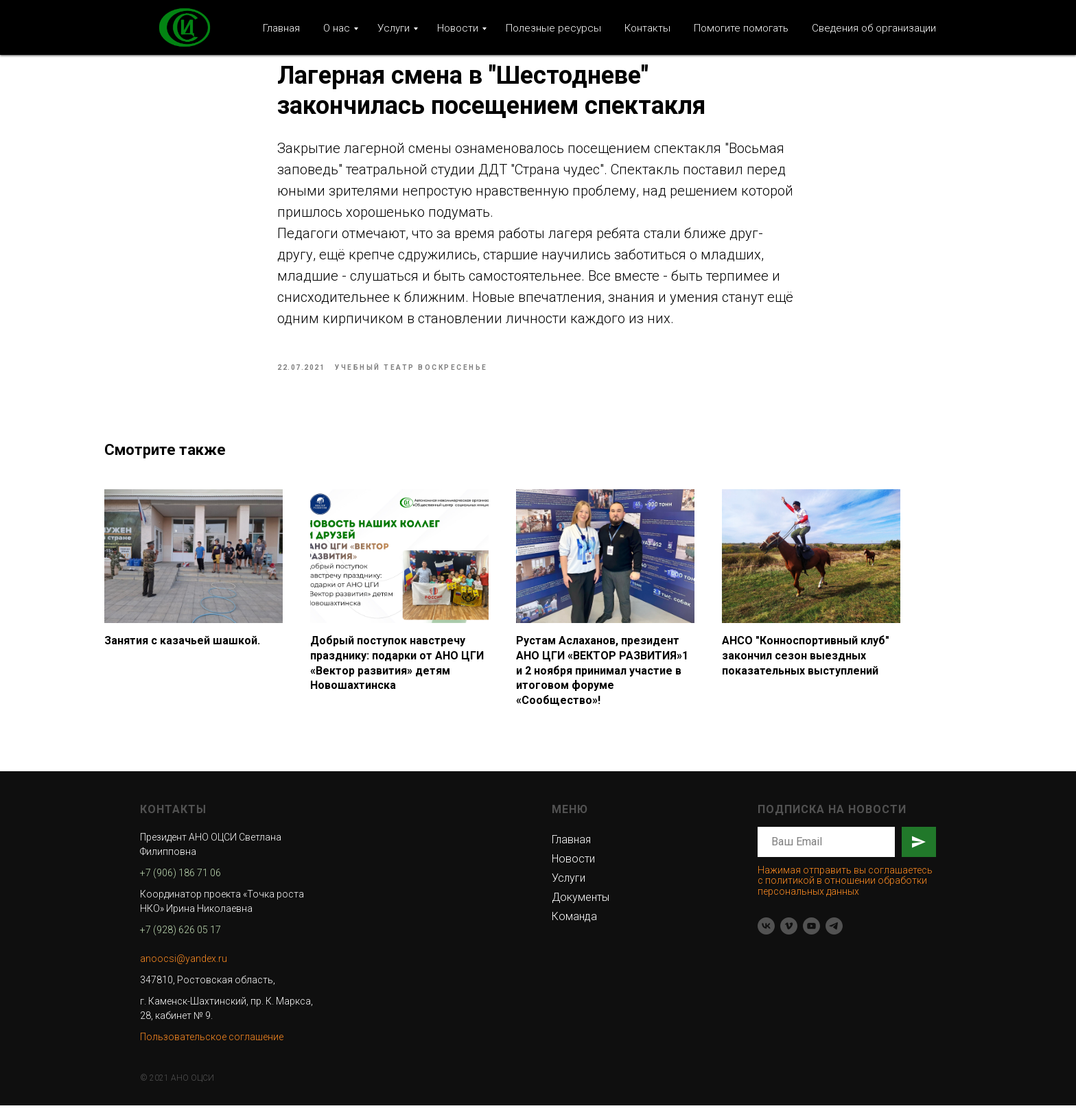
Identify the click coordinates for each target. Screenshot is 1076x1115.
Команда (574, 925)
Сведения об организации (874, 28)
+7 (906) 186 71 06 (180, 882)
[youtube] (811, 935)
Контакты (647, 28)
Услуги (393, 28)
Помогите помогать (741, 28)
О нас (336, 28)
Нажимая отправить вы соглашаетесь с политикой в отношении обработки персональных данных (845, 890)
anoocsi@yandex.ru (183, 968)
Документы (580, 906)
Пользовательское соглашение (211, 1046)
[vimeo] (788, 935)
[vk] (766, 935)
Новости (457, 28)
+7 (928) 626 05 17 (180, 939)
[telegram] (834, 935)
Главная (281, 28)
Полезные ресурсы (553, 28)
